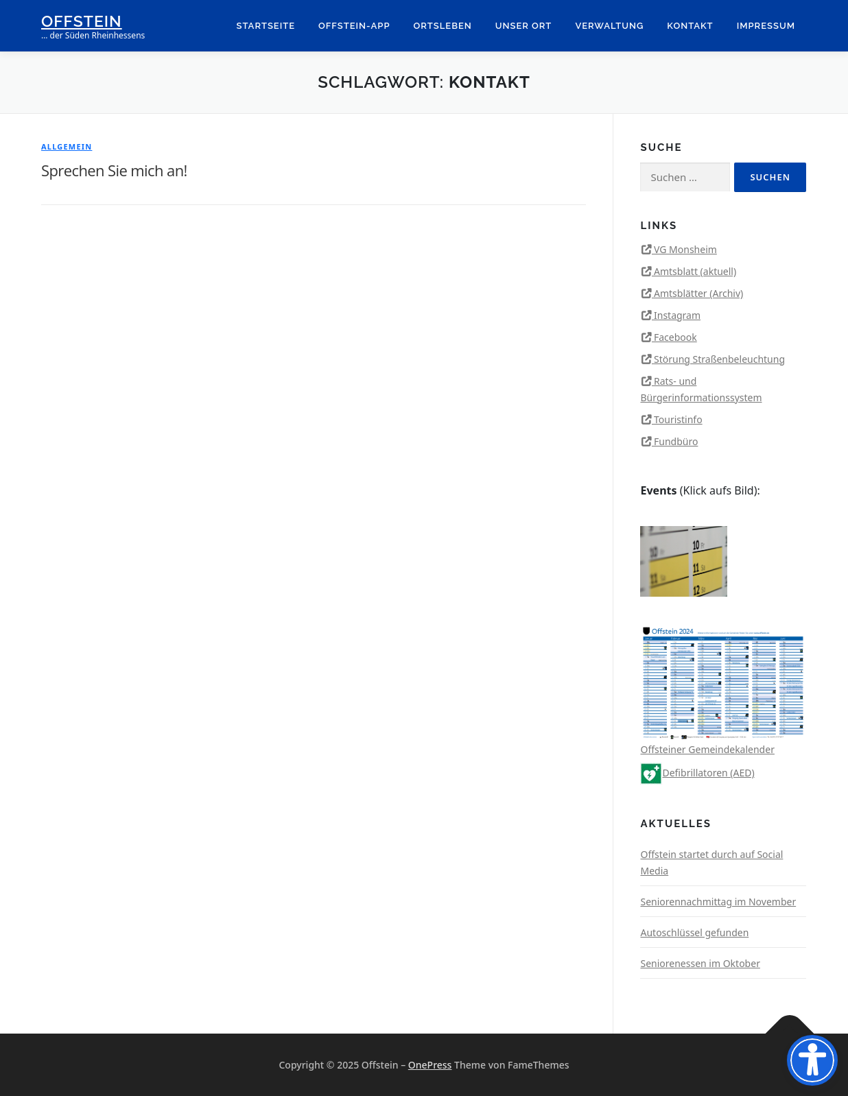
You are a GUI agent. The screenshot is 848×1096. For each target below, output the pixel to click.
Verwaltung (609, 26)
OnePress (430, 1064)
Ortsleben (443, 26)
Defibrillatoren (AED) (697, 772)
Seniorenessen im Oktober (699, 963)
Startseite (266, 26)
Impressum (766, 26)
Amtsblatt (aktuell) (695, 271)
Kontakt (690, 26)
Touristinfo (678, 419)
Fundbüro (676, 441)
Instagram (677, 315)
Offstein (81, 21)
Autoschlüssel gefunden (694, 932)
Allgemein (66, 146)
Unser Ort (523, 26)
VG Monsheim (685, 249)
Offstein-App (354, 26)
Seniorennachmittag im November (718, 901)
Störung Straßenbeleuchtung (719, 359)
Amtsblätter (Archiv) (698, 293)
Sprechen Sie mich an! (114, 170)
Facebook (675, 337)
